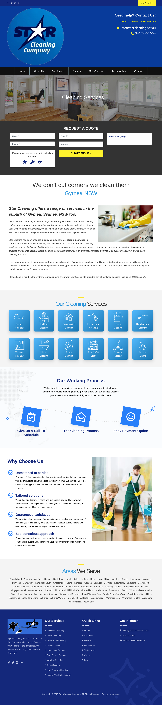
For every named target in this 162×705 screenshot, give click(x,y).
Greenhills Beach (21, 586)
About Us (38, 71)
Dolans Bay (119, 582)
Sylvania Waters (57, 597)
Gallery (77, 71)
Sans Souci (121, 594)
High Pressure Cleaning (57, 670)
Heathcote (74, 586)
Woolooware (97, 597)
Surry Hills (145, 594)
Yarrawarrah (75, 601)
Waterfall (84, 597)
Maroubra (114, 590)
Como (69, 582)
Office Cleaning (54, 635)
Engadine (131, 582)
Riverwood (64, 594)
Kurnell (48, 590)
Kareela (144, 586)
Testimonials (119, 71)
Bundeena (135, 579)
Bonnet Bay (103, 579)
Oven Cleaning (53, 665)
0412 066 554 (129, 635)
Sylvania (44, 597)
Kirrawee (28, 590)
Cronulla (98, 582)
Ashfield (38, 579)
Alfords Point (15, 579)
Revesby (53, 594)
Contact (139, 71)
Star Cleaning (77, 277)
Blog (86, 660)
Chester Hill (58, 582)
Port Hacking (40, 594)
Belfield (84, 579)
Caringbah (28, 582)
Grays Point (143, 582)
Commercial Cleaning (56, 640)
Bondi (93, 579)
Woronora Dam (112, 597)
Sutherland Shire (30, 597)
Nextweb (116, 694)
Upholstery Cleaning (56, 650)
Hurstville (98, 586)
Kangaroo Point (131, 586)
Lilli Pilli (68, 590)
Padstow (28, 594)
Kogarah (39, 590)
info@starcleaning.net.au (134, 640)
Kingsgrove (16, 590)
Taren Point (72, 597)
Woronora (147, 597)
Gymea (47, 586)
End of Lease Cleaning (56, 655)
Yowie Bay (89, 601)
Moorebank (145, 590)
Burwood (16, 582)
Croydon (108, 582)
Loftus (77, 590)
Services (58, 71)
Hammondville (60, 586)
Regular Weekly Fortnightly (59, 675)
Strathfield (133, 594)
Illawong (109, 586)
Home (22, 71)
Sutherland (14, 597)
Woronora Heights (131, 597)
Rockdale (75, 594)
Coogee (88, 582)
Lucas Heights (89, 590)
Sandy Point (108, 594)
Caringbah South (43, 582)
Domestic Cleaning (55, 630)
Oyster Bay (16, 594)
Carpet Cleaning (54, 645)
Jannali (118, 586)
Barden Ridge (72, 579)
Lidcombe (58, 590)
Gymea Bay (36, 586)
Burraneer (147, 579)
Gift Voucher (96, 71)
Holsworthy (86, 586)
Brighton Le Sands (119, 579)
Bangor (47, 579)
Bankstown (58, 579)
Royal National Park (91, 594)
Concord (78, 582)
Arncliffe (28, 579)
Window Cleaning (55, 660)
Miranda (133, 590)
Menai (124, 590)
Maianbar (102, 590)
